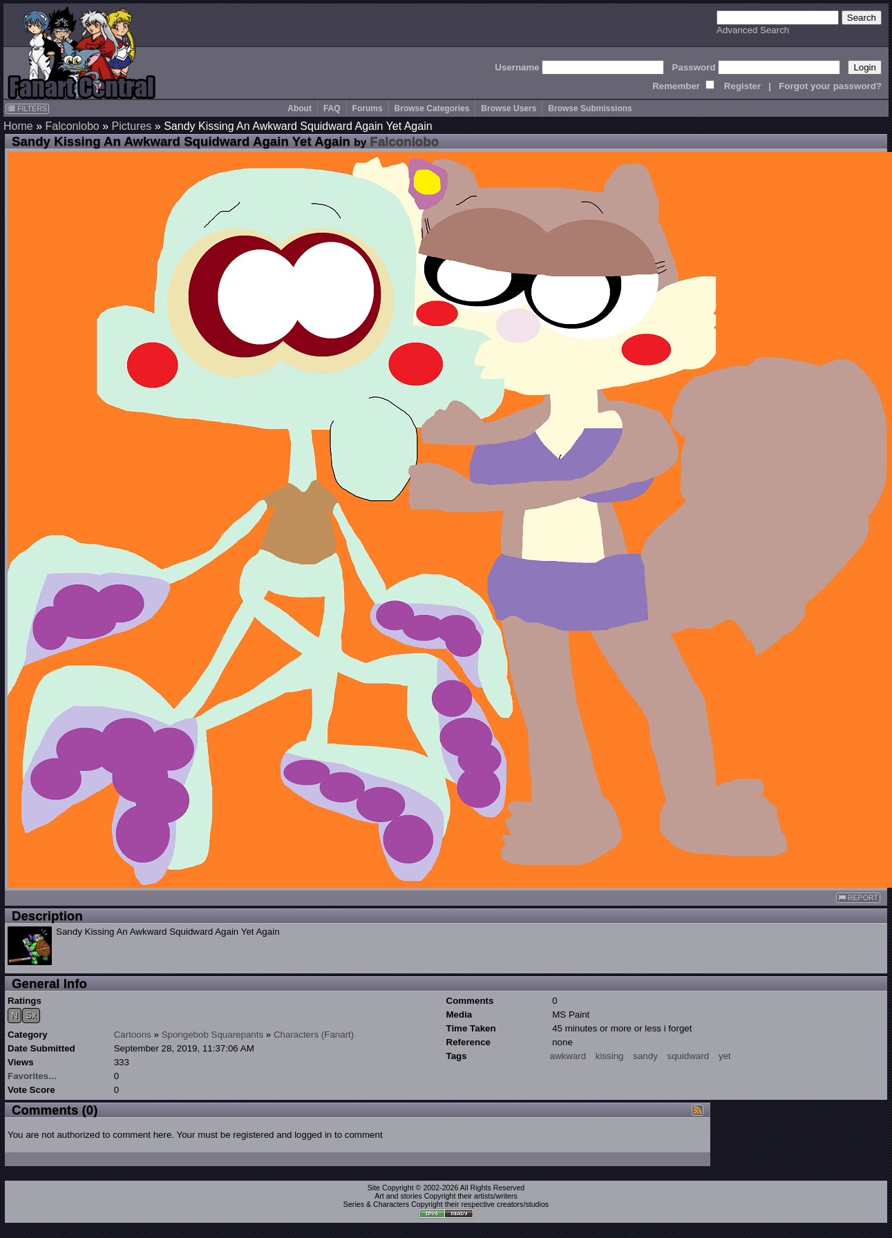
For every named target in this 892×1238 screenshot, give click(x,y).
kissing (610, 1056)
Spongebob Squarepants (212, 1034)
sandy (645, 1056)
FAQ (332, 108)
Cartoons (132, 1034)
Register (742, 86)
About (299, 108)
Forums (367, 108)
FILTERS (27, 108)
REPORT (858, 897)
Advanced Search (753, 30)
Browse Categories (432, 108)
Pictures (132, 126)
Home (18, 126)
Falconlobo (72, 126)
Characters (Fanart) (314, 1034)
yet (725, 1056)
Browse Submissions (590, 108)
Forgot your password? (830, 86)
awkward (568, 1056)
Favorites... (32, 1076)
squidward (688, 1056)
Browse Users (508, 108)
